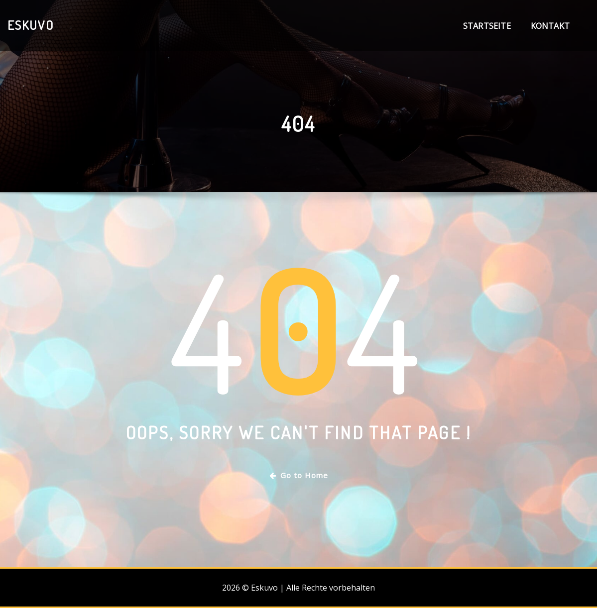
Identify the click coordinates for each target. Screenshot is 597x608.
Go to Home (298, 475)
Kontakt (550, 25)
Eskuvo (30, 25)
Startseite (487, 25)
